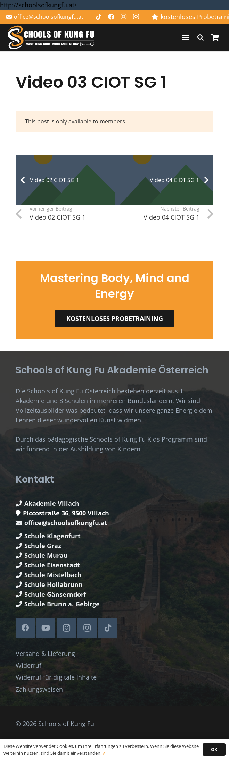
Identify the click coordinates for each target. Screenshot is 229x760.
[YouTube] (45, 628)
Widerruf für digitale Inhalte (56, 677)
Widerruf (28, 665)
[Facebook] (111, 16)
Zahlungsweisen (39, 689)
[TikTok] (98, 16)
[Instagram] (123, 16)
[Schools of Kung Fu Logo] (51, 38)
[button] (185, 37)
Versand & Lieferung (45, 653)
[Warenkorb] (215, 37)
